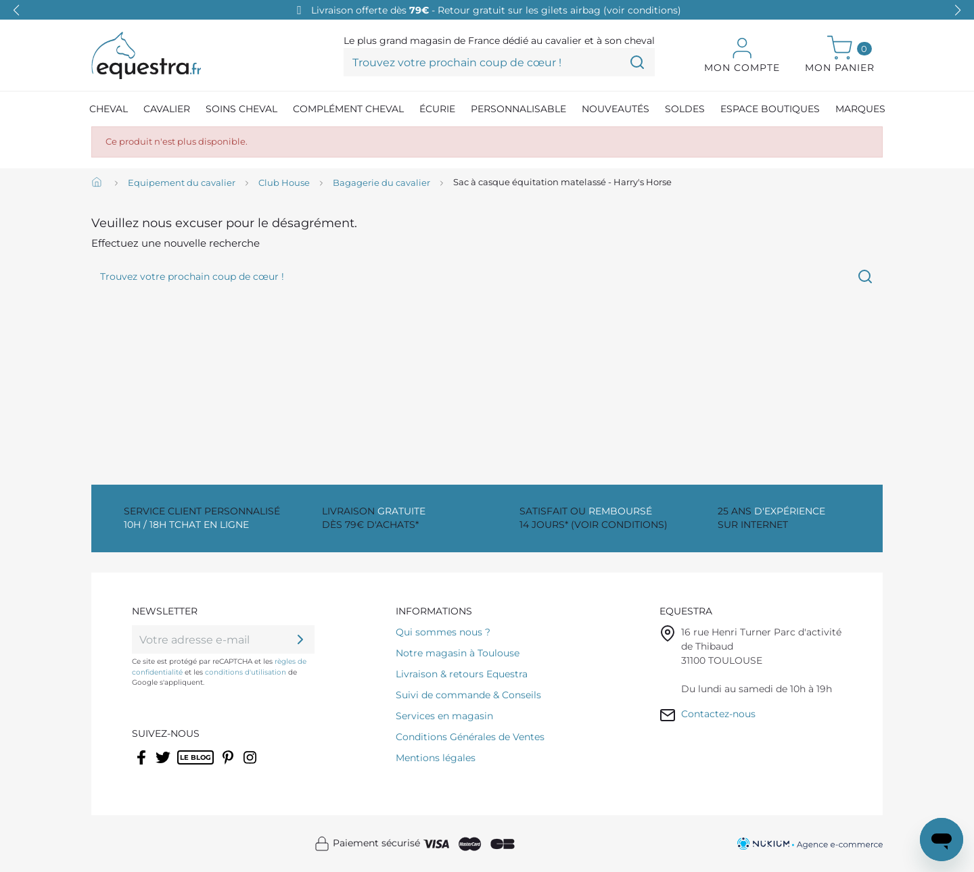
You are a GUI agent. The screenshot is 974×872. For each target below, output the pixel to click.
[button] (957, 10)
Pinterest (229, 766)
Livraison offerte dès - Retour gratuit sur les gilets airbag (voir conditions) (496, 10)
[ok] (300, 639)
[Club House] (284, 183)
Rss (184, 766)
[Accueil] (98, 183)
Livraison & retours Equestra (462, 674)
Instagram (251, 766)
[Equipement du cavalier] (181, 183)
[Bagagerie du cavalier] (381, 183)
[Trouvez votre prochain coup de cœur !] (499, 62)
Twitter (164, 766)
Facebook (142, 766)
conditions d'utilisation (245, 672)
